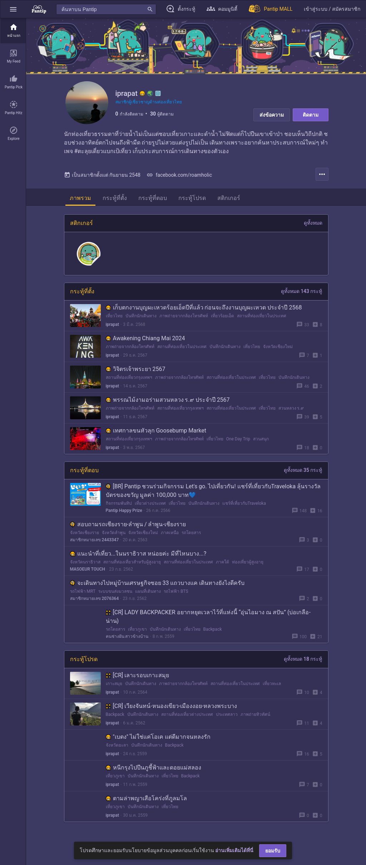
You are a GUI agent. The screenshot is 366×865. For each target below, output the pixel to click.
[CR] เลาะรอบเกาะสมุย (137, 675)
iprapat (112, 324)
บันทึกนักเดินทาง (141, 315)
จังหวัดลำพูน (113, 532)
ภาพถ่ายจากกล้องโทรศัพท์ (183, 315)
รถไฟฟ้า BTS (176, 591)
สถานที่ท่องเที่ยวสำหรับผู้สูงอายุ (132, 562)
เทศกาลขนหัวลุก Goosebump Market (156, 430)
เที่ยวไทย (114, 315)
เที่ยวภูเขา (137, 629)
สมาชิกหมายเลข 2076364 (94, 598)
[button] (13, 9)
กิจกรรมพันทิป (119, 503)
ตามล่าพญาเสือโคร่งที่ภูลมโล (146, 798)
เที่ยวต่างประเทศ (150, 503)
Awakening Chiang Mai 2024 (145, 338)
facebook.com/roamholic (179, 175)
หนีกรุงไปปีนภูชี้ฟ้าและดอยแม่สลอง (153, 767)
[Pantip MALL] (270, 9)
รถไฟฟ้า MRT (83, 591)
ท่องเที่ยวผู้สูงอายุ (247, 562)
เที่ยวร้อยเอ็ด (222, 315)
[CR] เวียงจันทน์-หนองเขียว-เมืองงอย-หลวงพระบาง (171, 706)
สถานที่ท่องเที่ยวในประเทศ (261, 315)
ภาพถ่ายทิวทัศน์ (255, 714)
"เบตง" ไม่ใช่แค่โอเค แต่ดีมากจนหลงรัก (158, 736)
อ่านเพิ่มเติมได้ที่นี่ (234, 850)
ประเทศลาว (227, 714)
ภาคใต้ (222, 562)
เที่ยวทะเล (272, 683)
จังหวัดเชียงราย (84, 532)
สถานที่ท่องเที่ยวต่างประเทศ (187, 714)
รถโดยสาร (191, 532)
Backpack (212, 629)
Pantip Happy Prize (124, 510)
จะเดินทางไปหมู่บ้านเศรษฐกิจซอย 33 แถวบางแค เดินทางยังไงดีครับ (157, 583)
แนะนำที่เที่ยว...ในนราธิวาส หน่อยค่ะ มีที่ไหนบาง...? (138, 553)
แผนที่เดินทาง (148, 591)
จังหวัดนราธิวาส (85, 562)
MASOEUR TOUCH (87, 569)
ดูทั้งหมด (313, 222)
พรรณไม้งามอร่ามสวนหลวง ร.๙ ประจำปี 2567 (168, 399)
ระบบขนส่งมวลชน (115, 591)
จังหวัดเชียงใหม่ (278, 346)
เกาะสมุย (114, 683)
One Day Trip (238, 438)
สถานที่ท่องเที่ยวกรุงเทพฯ (129, 377)
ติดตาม (310, 115)
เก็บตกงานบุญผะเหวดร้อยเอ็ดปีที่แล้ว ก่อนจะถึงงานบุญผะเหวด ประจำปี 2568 (204, 307)
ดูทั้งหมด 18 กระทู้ (303, 658)
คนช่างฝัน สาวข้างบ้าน (127, 636)
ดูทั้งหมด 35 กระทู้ (303, 470)
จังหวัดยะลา (117, 745)
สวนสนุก (261, 438)
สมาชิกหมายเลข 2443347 (94, 539)
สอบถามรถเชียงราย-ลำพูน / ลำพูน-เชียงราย (128, 524)
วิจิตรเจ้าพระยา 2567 (135, 369)
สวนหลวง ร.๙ (291, 408)
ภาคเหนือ (170, 532)
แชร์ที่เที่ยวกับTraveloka (244, 503)
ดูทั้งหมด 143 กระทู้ (301, 291)
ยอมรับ (272, 851)
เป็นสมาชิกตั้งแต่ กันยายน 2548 (102, 175)
